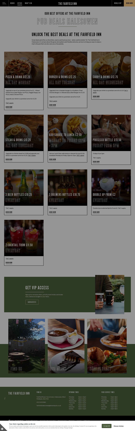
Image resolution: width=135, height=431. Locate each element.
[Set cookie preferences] (3, 427)
